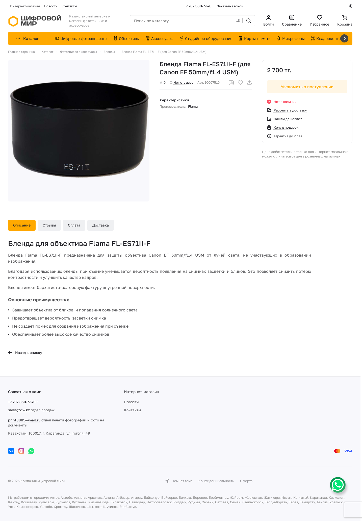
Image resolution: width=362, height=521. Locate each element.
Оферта (246, 481)
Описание (22, 225)
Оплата (74, 225)
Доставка (100, 225)
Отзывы (49, 225)
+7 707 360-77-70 (198, 6)
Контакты (132, 410)
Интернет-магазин (141, 391)
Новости (131, 402)
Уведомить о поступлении (307, 86)
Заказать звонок (230, 6)
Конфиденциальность (216, 481)
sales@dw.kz (19, 410)
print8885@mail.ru (24, 420)
